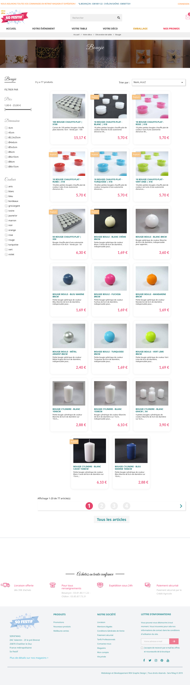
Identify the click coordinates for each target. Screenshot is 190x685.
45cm (11, 132)
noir (10, 225)
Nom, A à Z (159, 82)
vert (10, 249)
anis (10, 186)
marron (12, 220)
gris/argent (14, 205)
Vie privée (101, 656)
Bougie (10, 79)
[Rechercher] (92, 17)
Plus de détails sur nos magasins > (29, 657)
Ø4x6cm (12, 142)
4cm (10, 127)
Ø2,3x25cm (14, 137)
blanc (11, 191)
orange (12, 230)
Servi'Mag (171, 673)
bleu (10, 196)
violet (11, 254)
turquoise (13, 244)
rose (10, 234)
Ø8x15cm (13, 166)
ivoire (11, 210)
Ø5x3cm (12, 147)
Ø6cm (11, 151)
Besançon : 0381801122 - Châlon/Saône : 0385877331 (106, 3)
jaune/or (12, 215)
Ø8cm (11, 161)
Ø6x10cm (13, 156)
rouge (11, 239)
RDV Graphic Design (137, 673)
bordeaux (13, 201)
